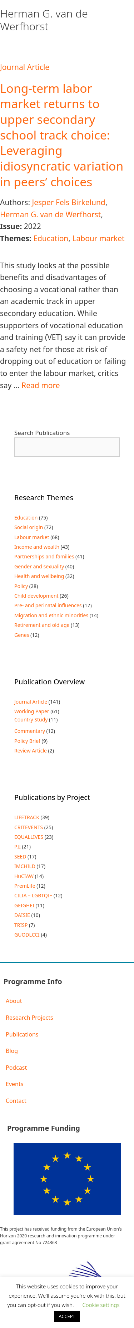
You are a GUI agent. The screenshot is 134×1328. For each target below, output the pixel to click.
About (14, 1001)
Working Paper (31, 711)
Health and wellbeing (39, 576)
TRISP (21, 925)
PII (17, 846)
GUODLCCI (27, 934)
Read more (40, 385)
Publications (22, 1034)
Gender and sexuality (39, 566)
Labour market (98, 238)
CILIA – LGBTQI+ (33, 895)
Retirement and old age (41, 625)
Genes (21, 635)
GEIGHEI (24, 905)
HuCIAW (24, 876)
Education (50, 238)
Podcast (16, 1067)
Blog (12, 1051)
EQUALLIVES (28, 836)
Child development (36, 595)
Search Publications (42, 433)
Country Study (31, 719)
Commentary (29, 731)
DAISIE (22, 915)
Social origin (28, 527)
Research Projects (29, 1018)
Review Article (30, 750)
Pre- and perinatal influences (48, 605)
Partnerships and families (44, 556)
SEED (20, 856)
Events (14, 1084)
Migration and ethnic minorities (51, 615)
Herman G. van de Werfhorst (50, 214)
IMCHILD (24, 866)
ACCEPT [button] (67, 1316)
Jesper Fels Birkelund (68, 202)
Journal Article (24, 67)
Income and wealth (36, 546)
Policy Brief (27, 741)
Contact (16, 1101)
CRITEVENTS (28, 827)
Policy (21, 586)
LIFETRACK (26, 817)
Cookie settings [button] (100, 1304)
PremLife (24, 885)
